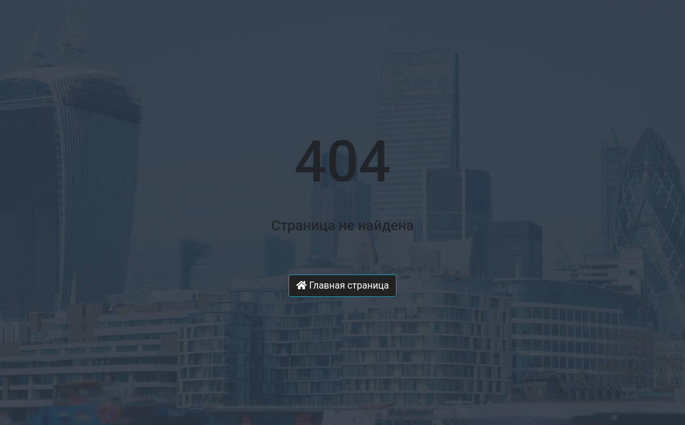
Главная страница (342, 285)
